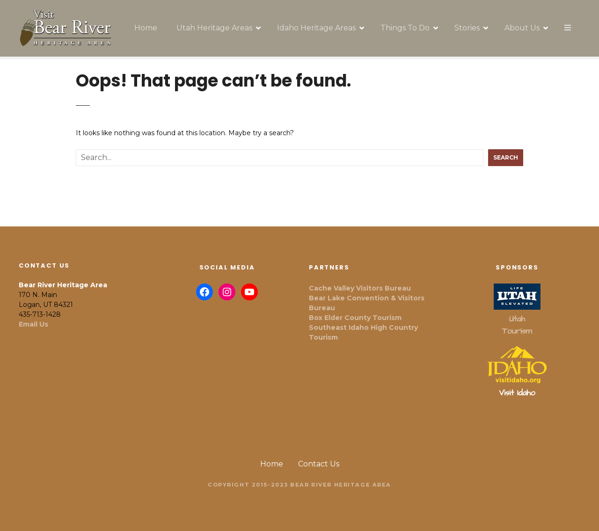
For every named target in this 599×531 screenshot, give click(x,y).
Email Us (33, 324)
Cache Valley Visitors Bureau (360, 288)
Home (145, 27)
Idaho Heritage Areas (316, 27)
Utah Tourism (517, 325)
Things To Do (405, 27)
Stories (467, 27)
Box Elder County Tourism (355, 317)
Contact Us (318, 463)
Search (505, 157)
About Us (522, 27)
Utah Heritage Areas (214, 27)
